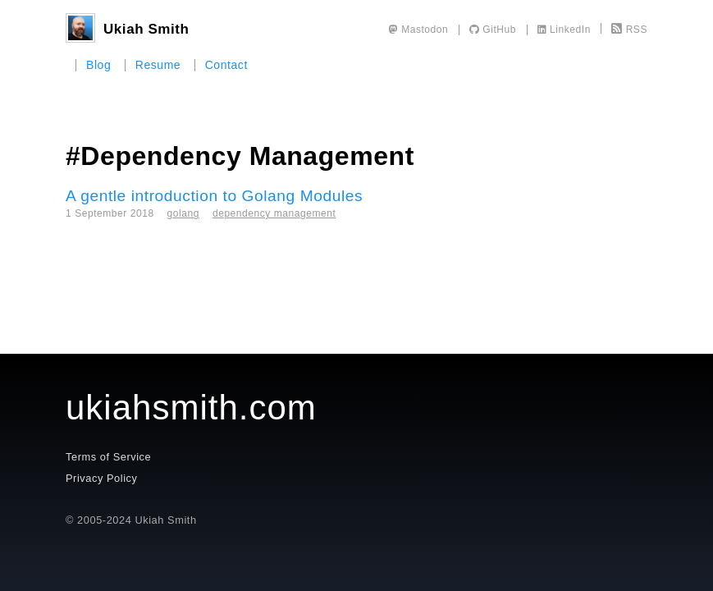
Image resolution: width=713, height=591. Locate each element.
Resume (158, 64)
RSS (629, 29)
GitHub (492, 29)
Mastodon (419, 29)
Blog (98, 64)
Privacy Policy (101, 478)
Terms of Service (108, 457)
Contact (226, 64)
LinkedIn (564, 29)
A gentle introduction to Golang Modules (214, 195)
